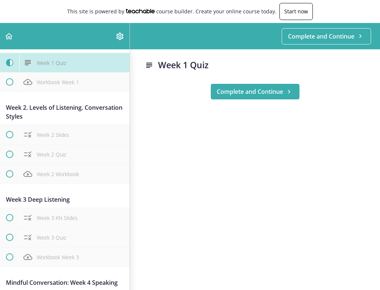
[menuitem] (120, 36)
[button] (9, 36)
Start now (296, 11)
